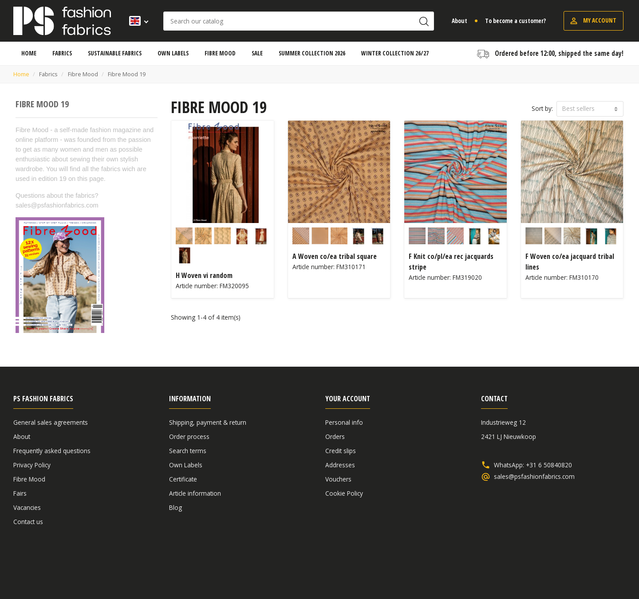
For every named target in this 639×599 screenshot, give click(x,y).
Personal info (344, 422)
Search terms (187, 450)
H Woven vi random (204, 275)
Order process (189, 436)
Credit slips (340, 450)
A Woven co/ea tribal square (334, 256)
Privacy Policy (32, 465)
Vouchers (338, 479)
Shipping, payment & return (207, 422)
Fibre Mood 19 (42, 104)
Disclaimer (570, 569)
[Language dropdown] (136, 21)
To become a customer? (515, 20)
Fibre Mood (29, 479)
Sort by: (542, 108)
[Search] (298, 21)
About (459, 20)
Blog (175, 507)
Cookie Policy (344, 493)
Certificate (183, 479)
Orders (335, 436)
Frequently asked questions (52, 450)
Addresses (340, 465)
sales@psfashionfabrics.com (534, 476)
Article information (195, 493)
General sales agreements (50, 422)
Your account (347, 398)
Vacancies (27, 507)
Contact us (28, 521)
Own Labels (185, 465)
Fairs (20, 493)
